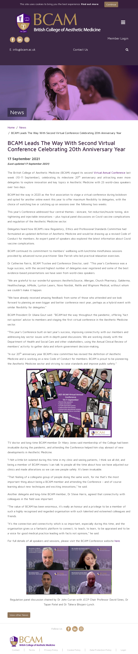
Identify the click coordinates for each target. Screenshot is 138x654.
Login (123, 650)
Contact (15, 650)
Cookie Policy (73, 650)
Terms (32, 650)
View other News (19, 614)
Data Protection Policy (100, 650)
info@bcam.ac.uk (24, 49)
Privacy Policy (51, 650)
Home (11, 127)
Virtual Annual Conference (109, 172)
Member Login (118, 38)
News (22, 127)
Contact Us (80, 49)
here (117, 540)
